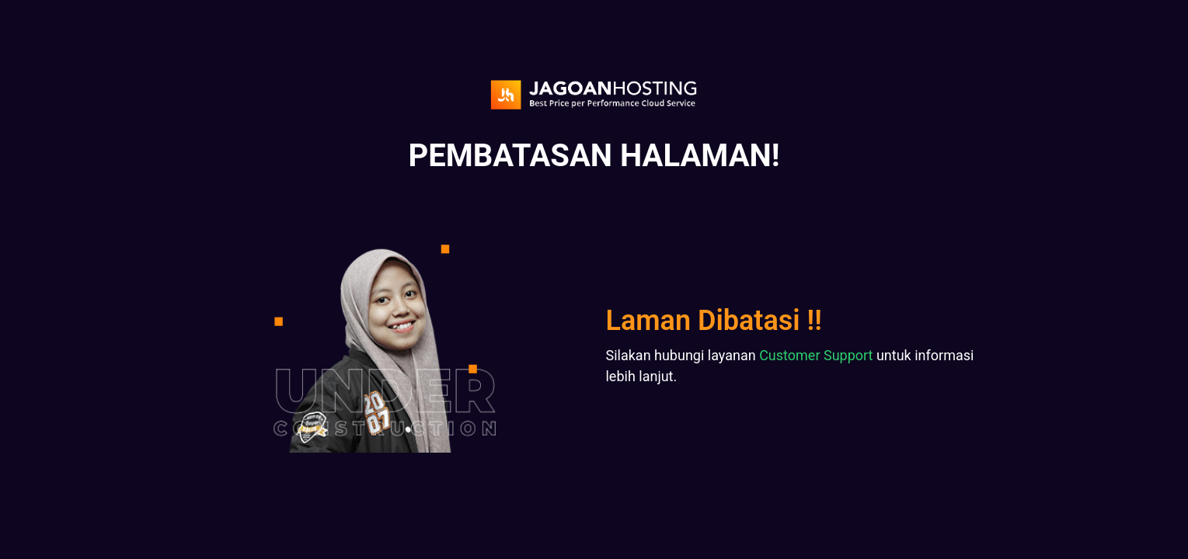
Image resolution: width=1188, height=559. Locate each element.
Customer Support (816, 355)
